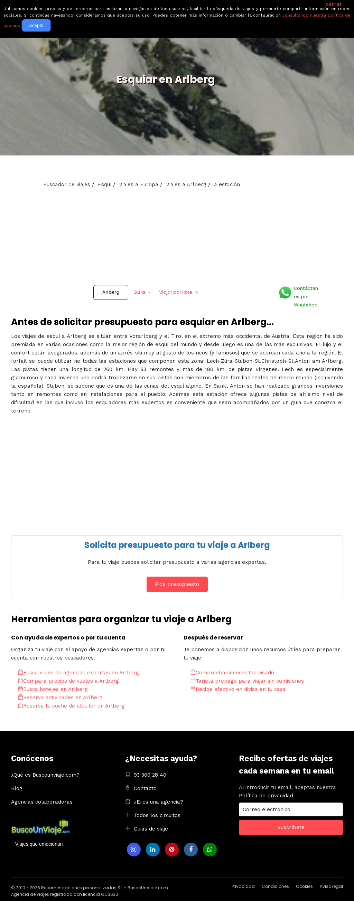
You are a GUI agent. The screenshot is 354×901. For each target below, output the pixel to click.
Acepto (36, 25)
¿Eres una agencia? (158, 802)
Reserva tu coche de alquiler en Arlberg (71, 706)
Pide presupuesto (177, 584)
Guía (139, 292)
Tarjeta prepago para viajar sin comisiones (247, 681)
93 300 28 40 (150, 775)
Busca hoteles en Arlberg (53, 689)
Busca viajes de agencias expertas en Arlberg (78, 673)
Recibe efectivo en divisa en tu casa (238, 689)
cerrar (334, 4)
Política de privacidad (266, 796)
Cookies (304, 886)
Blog (16, 788)
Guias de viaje (151, 829)
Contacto (145, 788)
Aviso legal (331, 886)
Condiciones (275, 886)
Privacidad (243, 886)
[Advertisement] (177, 217)
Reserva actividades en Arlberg (60, 697)
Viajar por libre (175, 292)
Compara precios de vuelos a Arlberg (68, 681)
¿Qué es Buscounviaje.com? (45, 775)
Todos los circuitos (157, 815)
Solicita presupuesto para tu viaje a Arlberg (177, 545)
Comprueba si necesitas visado (232, 673)
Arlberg (110, 292)
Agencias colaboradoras (42, 802)
